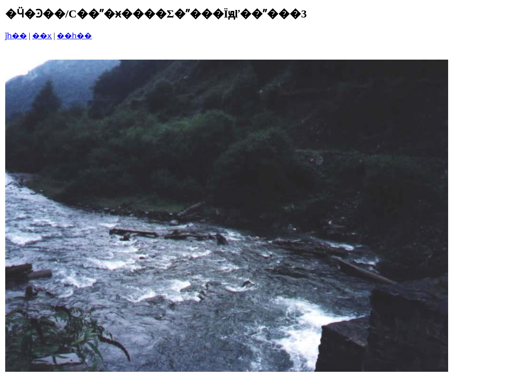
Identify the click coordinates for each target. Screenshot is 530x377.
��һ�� (74, 36)
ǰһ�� (16, 36)
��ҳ (42, 36)
